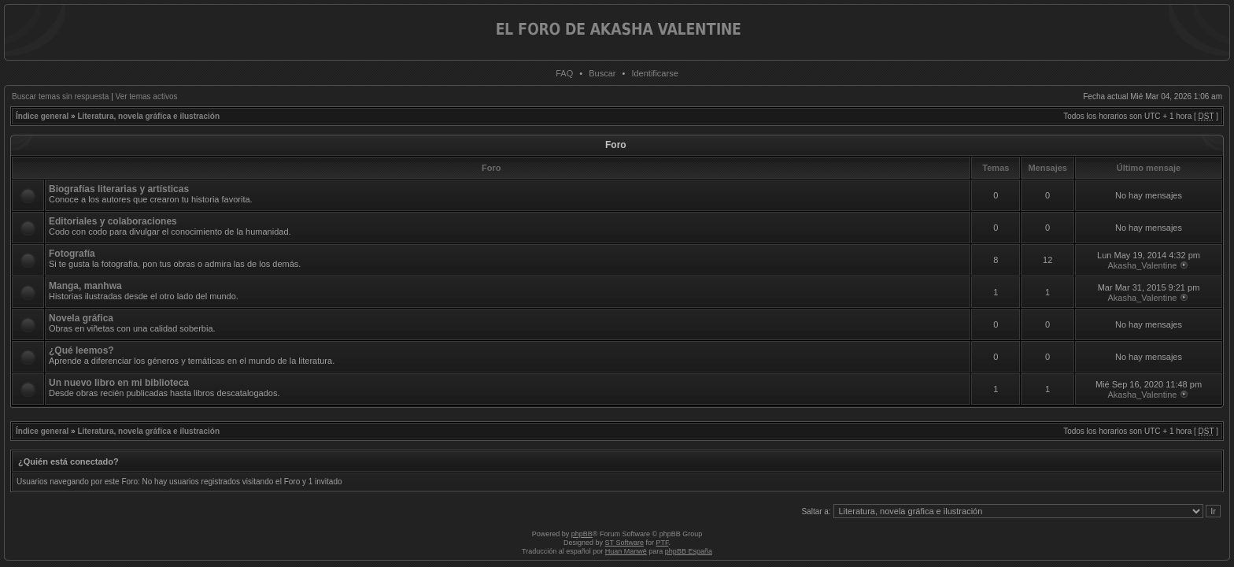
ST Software (624, 543)
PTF (662, 543)
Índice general (42, 116)
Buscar (602, 73)
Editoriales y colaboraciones (113, 221)
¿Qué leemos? (81, 350)
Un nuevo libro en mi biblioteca (119, 382)
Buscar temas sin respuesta (60, 96)
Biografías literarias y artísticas (119, 189)
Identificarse (654, 73)
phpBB (582, 534)
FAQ (564, 73)
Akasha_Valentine (1142, 265)
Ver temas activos (147, 96)
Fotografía (72, 253)
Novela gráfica (81, 318)
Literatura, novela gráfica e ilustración (148, 116)
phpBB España (688, 551)
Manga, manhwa (85, 285)
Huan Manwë (626, 551)
